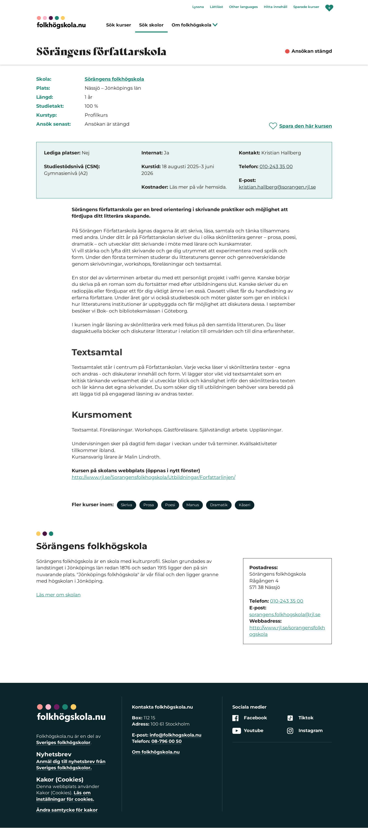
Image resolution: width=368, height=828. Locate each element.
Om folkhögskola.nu (156, 752)
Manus (192, 504)
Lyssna (198, 7)
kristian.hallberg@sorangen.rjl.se (277, 187)
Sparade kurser (306, 7)
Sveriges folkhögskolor (63, 742)
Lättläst (216, 7)
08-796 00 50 (166, 741)
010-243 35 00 (276, 166)
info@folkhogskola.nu (175, 735)
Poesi (170, 504)
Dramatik (219, 504)
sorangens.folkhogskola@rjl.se (284, 614)
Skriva (126, 504)
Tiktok (300, 718)
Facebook (249, 718)
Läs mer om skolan (58, 595)
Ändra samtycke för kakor (67, 810)
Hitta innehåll (275, 7)
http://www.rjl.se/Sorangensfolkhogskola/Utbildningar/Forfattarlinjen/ (153, 477)
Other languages (243, 7)
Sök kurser (118, 24)
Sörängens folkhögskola (114, 79)
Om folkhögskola (195, 24)
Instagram (305, 731)
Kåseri (244, 504)
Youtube (247, 731)
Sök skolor (151, 24)
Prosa (148, 504)
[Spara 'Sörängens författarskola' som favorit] (300, 126)
